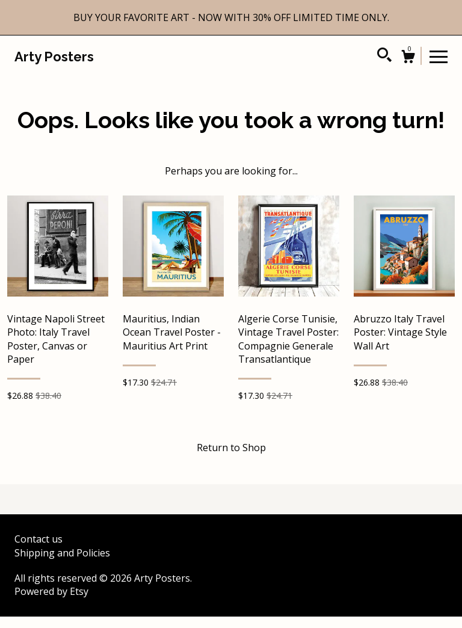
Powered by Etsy (51, 591)
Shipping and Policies (62, 552)
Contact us (38, 539)
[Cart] (407, 58)
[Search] (384, 56)
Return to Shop (231, 447)
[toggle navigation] (439, 56)
